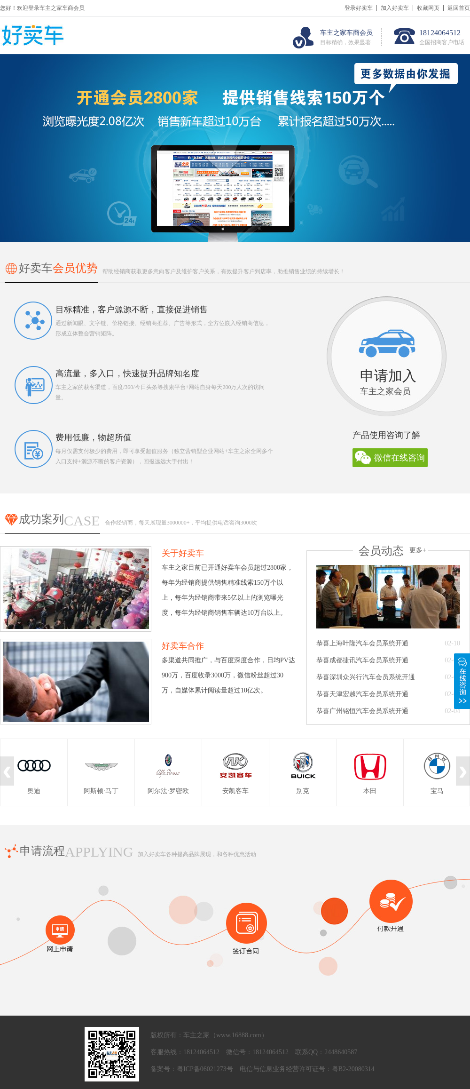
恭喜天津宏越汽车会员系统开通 (362, 694)
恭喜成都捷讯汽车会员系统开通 (362, 660)
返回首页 (458, 8)
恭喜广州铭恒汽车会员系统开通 (362, 711)
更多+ (417, 550)
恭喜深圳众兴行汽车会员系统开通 (365, 677)
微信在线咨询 (399, 457)
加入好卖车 (395, 8)
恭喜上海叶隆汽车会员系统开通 (362, 643)
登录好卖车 (359, 8)
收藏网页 (428, 8)
